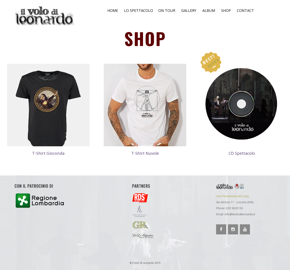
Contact (245, 10)
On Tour (166, 10)
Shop (226, 10)
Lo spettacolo (138, 10)
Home (112, 10)
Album (208, 10)
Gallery (188, 10)
